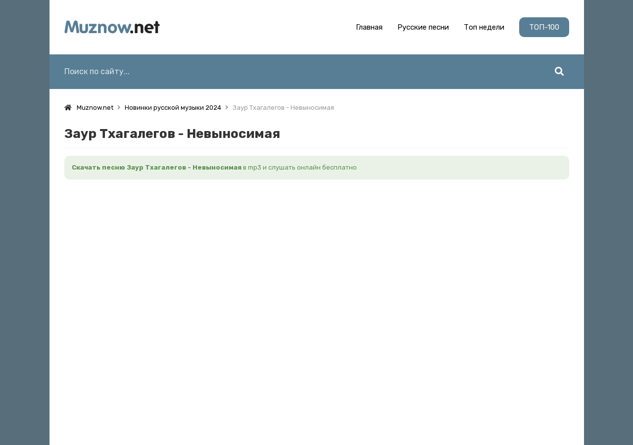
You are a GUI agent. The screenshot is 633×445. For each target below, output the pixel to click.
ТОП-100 (544, 27)
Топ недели (484, 27)
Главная (369, 27)
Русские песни (423, 27)
